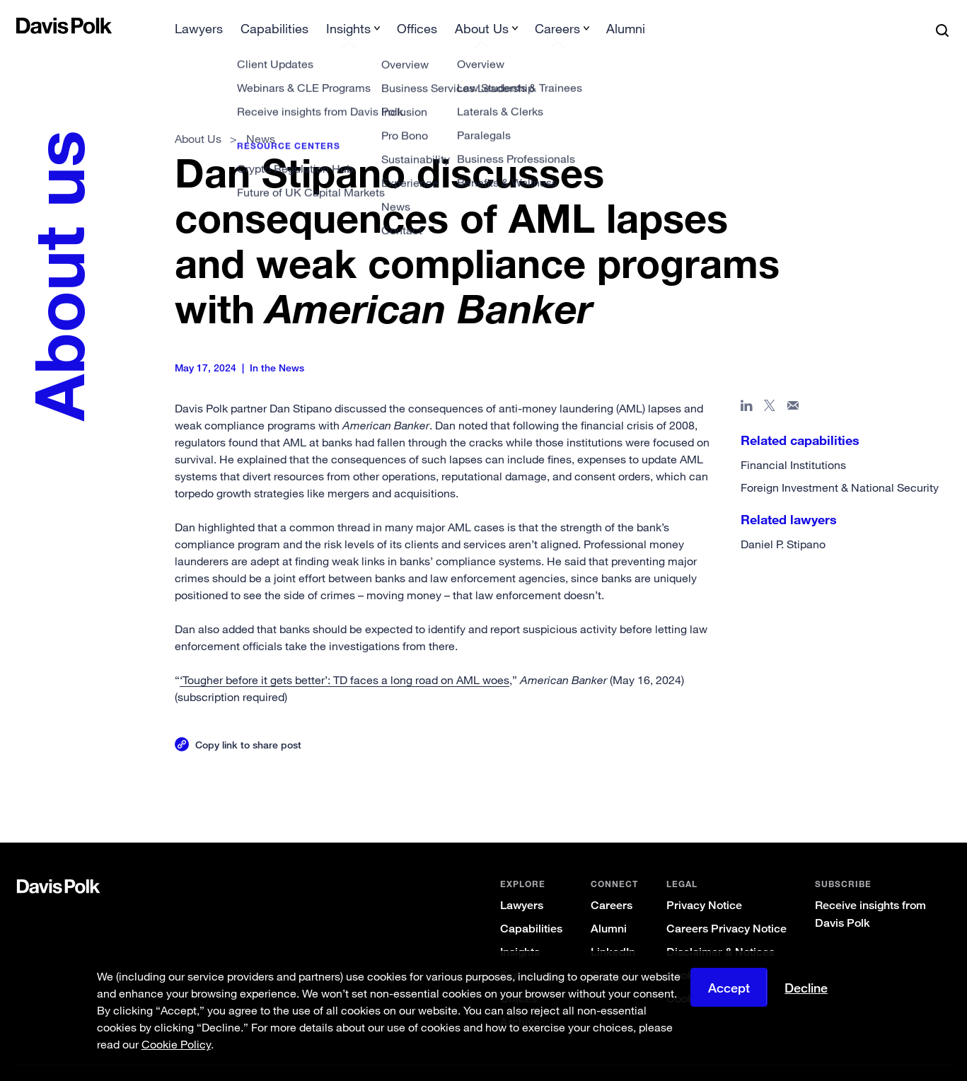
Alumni (608, 906)
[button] (26, 25)
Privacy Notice (703, 882)
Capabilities (530, 906)
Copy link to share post (249, 722)
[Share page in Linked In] (746, 385)
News (260, 116)
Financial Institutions (792, 442)
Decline (806, 987)
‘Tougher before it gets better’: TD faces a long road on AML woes (345, 657)
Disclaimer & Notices (720, 929)
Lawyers (521, 882)
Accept (729, 987)
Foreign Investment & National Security (839, 465)
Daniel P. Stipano (782, 521)
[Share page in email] (793, 385)
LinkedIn (612, 929)
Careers (611, 882)
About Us (198, 116)
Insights (519, 929)
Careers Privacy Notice (726, 906)
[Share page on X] (769, 385)
